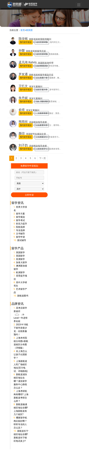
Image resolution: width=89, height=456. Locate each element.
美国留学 (20, 252)
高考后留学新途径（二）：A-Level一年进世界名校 (21, 315)
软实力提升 (21, 223)
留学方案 (20, 213)
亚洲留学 (20, 259)
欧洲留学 (20, 272)
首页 (22, 30)
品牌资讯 (17, 303)
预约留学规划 (25, 42)
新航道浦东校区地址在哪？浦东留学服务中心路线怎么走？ (20, 381)
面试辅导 (21, 240)
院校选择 (20, 227)
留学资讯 (17, 203)
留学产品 (17, 248)
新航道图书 (22, 295)
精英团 (29, 30)
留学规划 (20, 217)
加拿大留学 (21, 262)
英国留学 (20, 255)
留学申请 (20, 237)
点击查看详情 (42, 42)
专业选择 (20, 230)
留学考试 (20, 220)
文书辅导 (20, 233)
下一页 (42, 158)
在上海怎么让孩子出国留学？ (20, 354)
